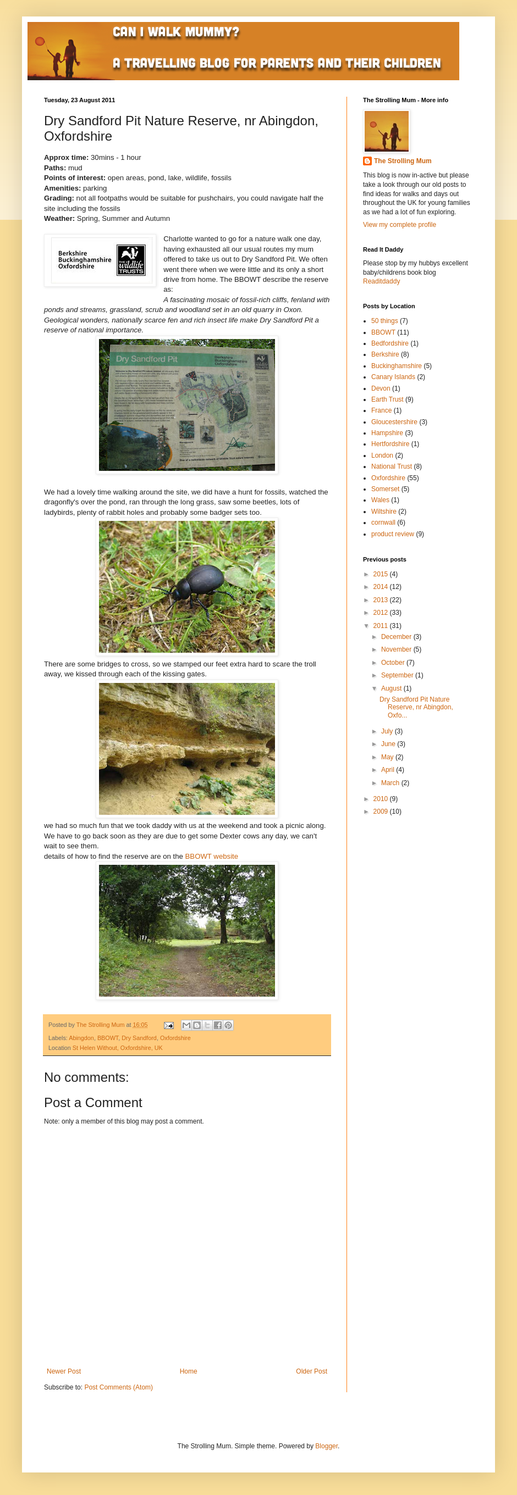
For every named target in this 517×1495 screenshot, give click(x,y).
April (388, 770)
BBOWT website (212, 856)
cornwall (383, 522)
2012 (381, 612)
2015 (381, 574)
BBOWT (107, 1038)
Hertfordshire (390, 444)
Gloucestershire (394, 422)
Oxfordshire (175, 1038)
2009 (381, 811)
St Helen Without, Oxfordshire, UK (118, 1047)
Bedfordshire (390, 343)
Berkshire (385, 354)
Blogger (326, 1446)
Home (188, 1371)
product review (392, 534)
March (391, 783)
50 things (384, 321)
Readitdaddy (381, 281)
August (392, 688)
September (398, 675)
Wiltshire (384, 511)
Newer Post (64, 1371)
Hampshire (387, 433)
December (397, 637)
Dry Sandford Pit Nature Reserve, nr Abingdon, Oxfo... (416, 707)
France (381, 410)
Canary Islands (393, 377)
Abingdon (81, 1038)
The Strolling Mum (403, 161)
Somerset (385, 489)
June (389, 744)
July (388, 731)
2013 (381, 600)
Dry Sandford (139, 1038)
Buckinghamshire (396, 366)
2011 (381, 626)
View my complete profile (399, 225)
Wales (380, 500)
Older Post (311, 1371)
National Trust (391, 466)
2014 (381, 587)
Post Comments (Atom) (118, 1387)
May (388, 757)
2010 (381, 799)
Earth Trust (387, 399)
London (382, 455)
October (393, 662)
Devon (381, 388)
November (397, 649)
